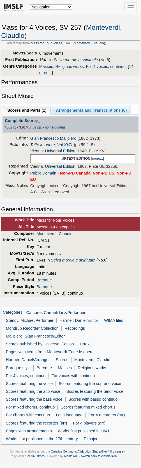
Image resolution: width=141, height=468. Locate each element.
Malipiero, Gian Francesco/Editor (35, 336)
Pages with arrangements (29, 431)
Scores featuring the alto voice (33, 391)
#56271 (10, 127)
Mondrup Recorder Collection (32, 328)
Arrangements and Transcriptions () (91, 110)
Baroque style (18, 368)
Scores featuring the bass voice (34, 399)
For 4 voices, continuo (106, 66)
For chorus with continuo (28, 415)
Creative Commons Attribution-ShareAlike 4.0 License (87, 451)
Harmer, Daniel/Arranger (28, 359)
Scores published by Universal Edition (40, 344)
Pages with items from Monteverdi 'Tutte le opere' (50, 352)
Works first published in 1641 (84, 431)
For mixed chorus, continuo (30, 407)
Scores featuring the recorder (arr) (36, 423)
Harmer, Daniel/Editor (78, 320)
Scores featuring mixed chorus (88, 407)
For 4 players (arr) (89, 423)
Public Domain (43, 173)
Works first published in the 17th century (42, 439)
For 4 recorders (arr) (107, 415)
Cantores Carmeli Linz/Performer (55, 312)
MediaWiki (71, 456)
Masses (46, 66)
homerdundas (55, 127)
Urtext (85, 344)
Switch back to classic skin (99, 456)
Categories (12, 312)
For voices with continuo (73, 375)
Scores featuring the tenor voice (95, 391)
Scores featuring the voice (29, 383)
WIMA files (113, 320)
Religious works (70, 66)
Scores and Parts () (27, 110)
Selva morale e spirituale (76, 60)
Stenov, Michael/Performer (30, 320)
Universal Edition (60, 151)
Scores (62, 359)
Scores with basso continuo (93, 399)
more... (97, 158)
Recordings (74, 328)
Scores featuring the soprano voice (90, 383)
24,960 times (36, 456)
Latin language (69, 415)
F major (91, 439)
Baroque (44, 280)
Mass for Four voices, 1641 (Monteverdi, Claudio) (68, 43)
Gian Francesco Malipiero (53, 138)
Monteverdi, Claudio (54, 233)
